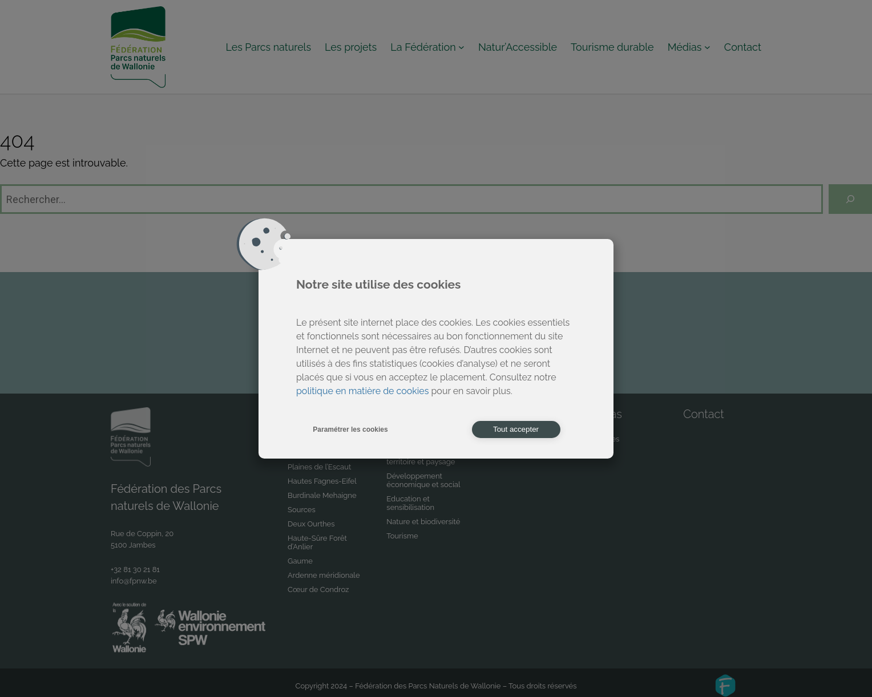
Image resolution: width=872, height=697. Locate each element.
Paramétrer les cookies (350, 429)
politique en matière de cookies (362, 391)
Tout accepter (516, 429)
